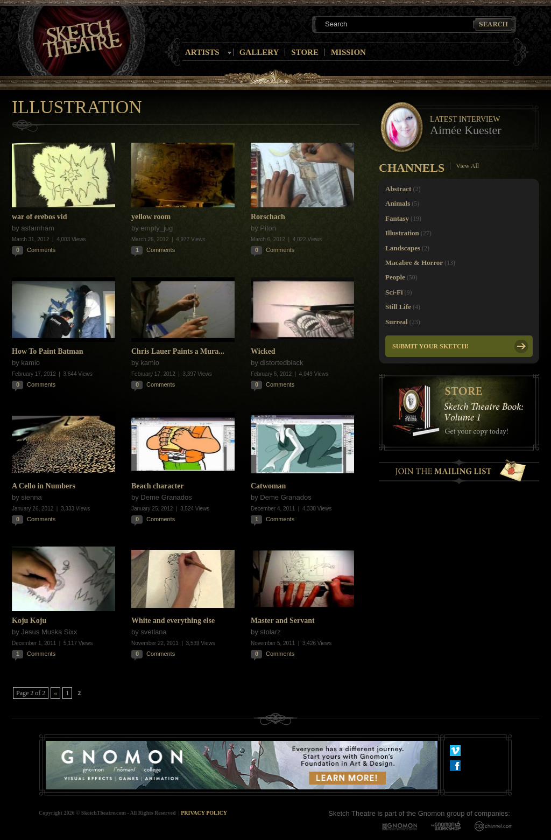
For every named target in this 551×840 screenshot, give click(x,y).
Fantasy (397, 218)
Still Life (398, 307)
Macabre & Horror (414, 262)
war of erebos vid (39, 217)
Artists (202, 52)
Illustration (402, 233)
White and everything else (173, 621)
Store (305, 52)
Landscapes (402, 248)
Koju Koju (29, 621)
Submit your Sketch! (430, 346)
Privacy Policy (204, 813)
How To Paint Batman (47, 351)
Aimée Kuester (465, 130)
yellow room (151, 217)
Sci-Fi (394, 292)
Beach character (157, 486)
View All (467, 166)
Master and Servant (283, 621)
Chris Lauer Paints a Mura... (177, 351)
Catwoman (268, 486)
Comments (41, 250)
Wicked (263, 351)
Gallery (259, 52)
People (395, 277)
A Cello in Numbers (43, 486)
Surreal (396, 322)
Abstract (398, 189)
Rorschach (268, 217)
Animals (397, 203)
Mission (348, 52)
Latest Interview (465, 119)
